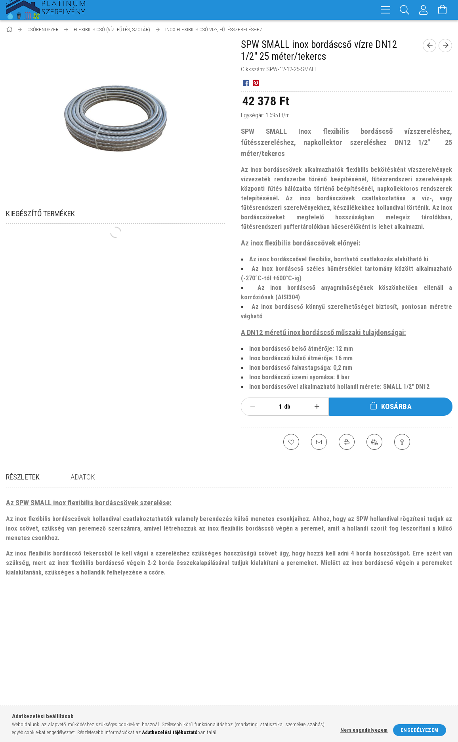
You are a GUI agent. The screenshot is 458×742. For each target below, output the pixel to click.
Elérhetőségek (251, 692)
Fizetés (241, 669)
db (287, 406)
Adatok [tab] (83, 476)
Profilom (130, 669)
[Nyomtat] (347, 442)
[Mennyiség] (276, 407)
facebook (352, 694)
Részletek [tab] (23, 476)
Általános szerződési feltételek (272, 645)
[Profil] (423, 10)
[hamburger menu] (385, 10)
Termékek (17, 657)
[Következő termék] (445, 45)
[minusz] (252, 406)
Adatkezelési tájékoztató (264, 657)
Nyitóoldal (19, 645)
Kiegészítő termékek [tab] (40, 213)
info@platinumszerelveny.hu (389, 680)
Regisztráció (135, 657)
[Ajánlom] (319, 442)
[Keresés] (404, 10)
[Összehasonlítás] (374, 442)
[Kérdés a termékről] (402, 442)
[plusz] (316, 406)
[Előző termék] (429, 45)
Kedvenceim (134, 692)
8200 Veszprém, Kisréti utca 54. (390, 657)
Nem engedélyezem (364, 730)
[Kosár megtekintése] (442, 10)
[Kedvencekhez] (291, 442)
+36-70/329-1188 (370, 668)
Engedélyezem (420, 730)
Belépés (129, 645)
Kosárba (396, 406)
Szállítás (243, 680)
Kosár (127, 680)
